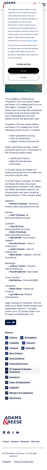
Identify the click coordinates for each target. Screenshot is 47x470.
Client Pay (35, 442)
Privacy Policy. (32, 40)
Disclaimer (7, 462)
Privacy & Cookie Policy (24, 462)
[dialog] (23, 44)
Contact (6, 442)
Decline (23, 77)
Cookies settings (23, 64)
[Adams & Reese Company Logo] (12, 420)
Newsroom (24, 442)
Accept (23, 71)
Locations (15, 442)
